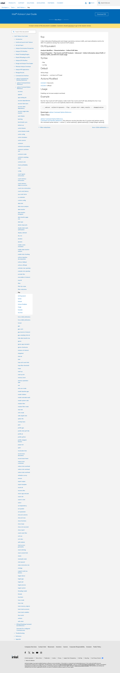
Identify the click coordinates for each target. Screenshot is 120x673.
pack (19, 425)
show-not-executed (23, 527)
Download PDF (101, 14)
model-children (22, 394)
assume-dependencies (24, 100)
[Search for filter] (24, 31)
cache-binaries (22, 128)
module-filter (21, 403)
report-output (21, 481)
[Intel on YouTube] (37, 652)
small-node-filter (22, 533)
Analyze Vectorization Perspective (25, 48)
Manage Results (20, 72)
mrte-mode (21, 412)
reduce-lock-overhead (24, 466)
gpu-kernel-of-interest (24, 332)
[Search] (99, 3)
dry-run (20, 235)
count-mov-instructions (24, 188)
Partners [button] (51, 3)
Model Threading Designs (22, 54)
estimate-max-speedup (24, 268)
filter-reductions (22, 289)
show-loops (21, 524)
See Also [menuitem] (20, 312)
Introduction (19, 39)
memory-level (22, 377)
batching (20, 119)
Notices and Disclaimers (89, 664)
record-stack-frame (23, 458)
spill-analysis (21, 542)
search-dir (20, 496)
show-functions (22, 521)
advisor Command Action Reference (23, 83)
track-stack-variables (23, 612)
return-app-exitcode (23, 493)
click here (71, 26)
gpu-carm (20, 329)
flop (19, 292)
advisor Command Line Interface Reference (22, 79)
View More (59, 20)
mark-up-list (21, 374)
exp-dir (20, 280)
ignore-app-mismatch (23, 344)
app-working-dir (22, 97)
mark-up (20, 371)
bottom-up (21, 125)
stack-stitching (22, 550)
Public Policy (97, 647)
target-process (22, 585)
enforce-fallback (22, 262)
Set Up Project (19, 45)
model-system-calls (23, 400)
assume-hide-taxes (23, 103)
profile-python (22, 437)
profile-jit (20, 434)
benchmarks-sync (22, 122)
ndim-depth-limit (22, 415)
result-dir (20, 487)
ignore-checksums (23, 347)
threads (20, 594)
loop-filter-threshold (23, 365)
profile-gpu (21, 428)
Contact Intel (42, 647)
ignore (19, 341)
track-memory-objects (24, 606)
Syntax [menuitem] (19, 298)
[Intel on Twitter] (29, 652)
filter (19, 283)
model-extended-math (24, 397)
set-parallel (21, 508)
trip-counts (21, 615)
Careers (65, 647)
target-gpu (21, 579)
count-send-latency (23, 191)
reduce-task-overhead (24, 472)
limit (19, 359)
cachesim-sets (22, 162)
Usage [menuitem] (19, 307)
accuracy (20, 91)
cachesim (20, 143)
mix (19, 385)
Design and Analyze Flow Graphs (24, 63)
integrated (20, 353)
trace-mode (21, 600)
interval (20, 356)
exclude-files (21, 274)
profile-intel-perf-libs (23, 431)
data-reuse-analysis (23, 206)
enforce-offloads (22, 265)
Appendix (18, 639)
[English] (91, 3)
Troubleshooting (20, 633)
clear (19, 168)
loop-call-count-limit (23, 362)
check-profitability (23, 165)
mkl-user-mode (22, 388)
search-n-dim (21, 499)
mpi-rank (20, 409)
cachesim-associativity (24, 146)
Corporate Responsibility (77, 647)
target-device (21, 576)
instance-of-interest (23, 350)
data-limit (20, 203)
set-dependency (22, 505)
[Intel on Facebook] (25, 652)
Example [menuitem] (20, 310)
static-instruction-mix (23, 565)
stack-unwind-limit (23, 553)
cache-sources (22, 140)
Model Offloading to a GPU (23, 57)
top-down (20, 597)
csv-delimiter (21, 197)
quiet (19, 447)
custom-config (22, 200)
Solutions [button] (30, 3)
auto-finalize (21, 116)
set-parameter (22, 512)
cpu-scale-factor (22, 194)
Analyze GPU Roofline (21, 60)
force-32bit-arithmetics (24, 317)
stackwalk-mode (22, 559)
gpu (19, 326)
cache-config (21, 134)
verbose (20, 618)
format (19, 323)
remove (20, 478)
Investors (58, 647)
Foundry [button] (60, 3)
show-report (21, 530)
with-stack (20, 621)
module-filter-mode (23, 406)
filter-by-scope (22, 286)
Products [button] (12, 3)
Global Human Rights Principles (82, 665)
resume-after (21, 490)
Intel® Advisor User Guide (21, 36)
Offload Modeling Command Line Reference (23, 625)
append (20, 94)
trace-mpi (20, 603)
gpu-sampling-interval (24, 335)
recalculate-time (22, 451)
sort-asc (20, 536)
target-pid (20, 582)
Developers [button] (41, 3)
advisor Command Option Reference (23, 87)
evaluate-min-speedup (24, 271)
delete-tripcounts (22, 225)
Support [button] (21, 3)
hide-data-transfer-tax (24, 338)
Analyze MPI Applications (22, 69)
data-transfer (21, 209)
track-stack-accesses (23, 609)
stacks (19, 556)
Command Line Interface (22, 75)
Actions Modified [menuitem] (22, 304)
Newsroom (51, 647)
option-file (21, 418)
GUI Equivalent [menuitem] (22, 296)
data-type (20, 222)
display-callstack (22, 232)
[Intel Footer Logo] (15, 657)
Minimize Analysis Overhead (23, 66)
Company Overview (31, 647)
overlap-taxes (21, 422)
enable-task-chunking (24, 254)
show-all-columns (23, 515)
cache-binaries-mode (23, 131)
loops (19, 368)
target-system (22, 588)
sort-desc (20, 539)
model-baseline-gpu (23, 391)
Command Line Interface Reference (51, 120)
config (19, 171)
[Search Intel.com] (110, 3)
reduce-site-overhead (24, 469)
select (19, 502)
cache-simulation (22, 137)
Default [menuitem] (20, 301)
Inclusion (89, 647)
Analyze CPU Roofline (21, 51)
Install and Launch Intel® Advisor (24, 42)
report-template (22, 484)
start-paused (21, 562)
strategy (20, 568)
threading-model (22, 591)
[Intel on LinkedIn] (33, 652)
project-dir (21, 444)
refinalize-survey (22, 475)
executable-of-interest (24, 277)
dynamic (20, 242)
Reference (18, 636)
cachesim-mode (22, 154)
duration (20, 239)
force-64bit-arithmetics (24, 320)
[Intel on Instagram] (41, 652)
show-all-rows (22, 518)
